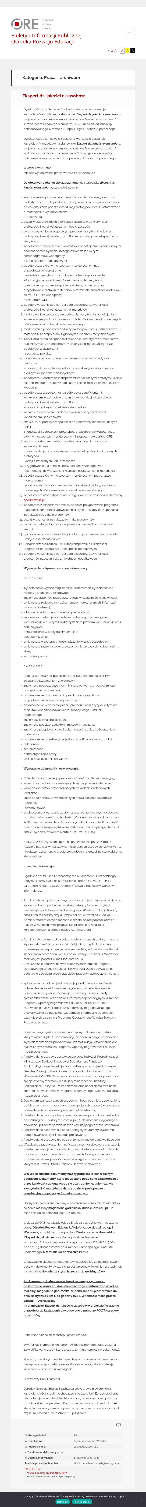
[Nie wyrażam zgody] (141, 1499)
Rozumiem (62, 1502)
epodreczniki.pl (34, 500)
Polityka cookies (82, 1502)
